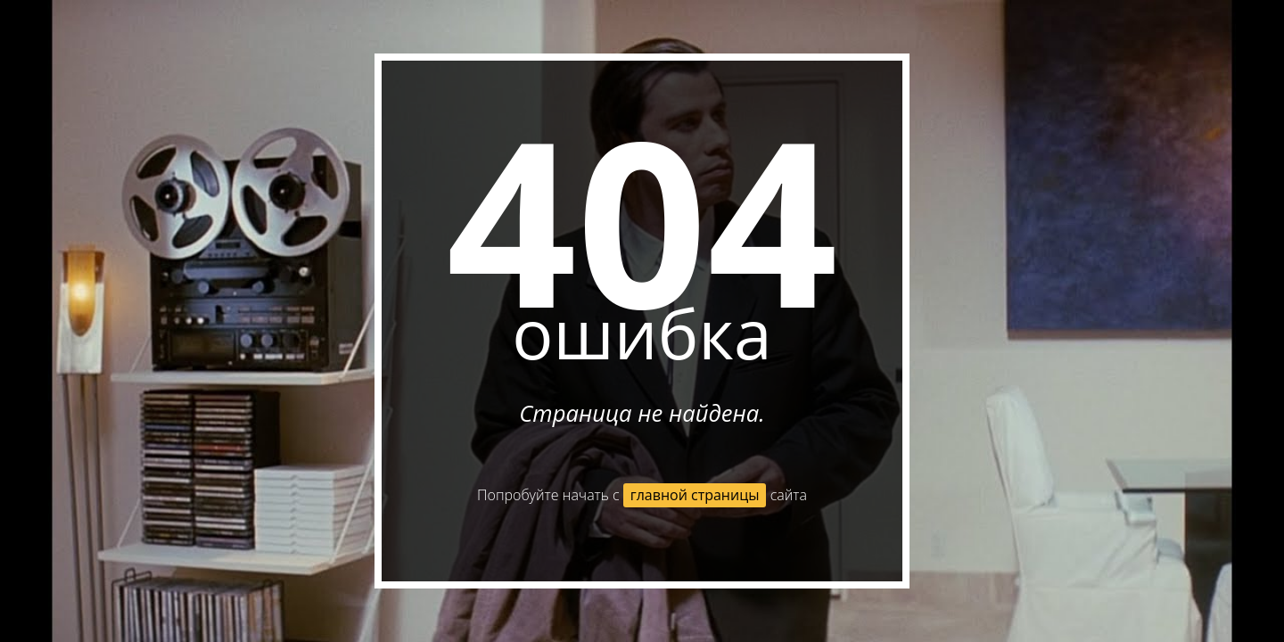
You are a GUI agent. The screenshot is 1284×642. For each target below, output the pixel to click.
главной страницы (695, 495)
